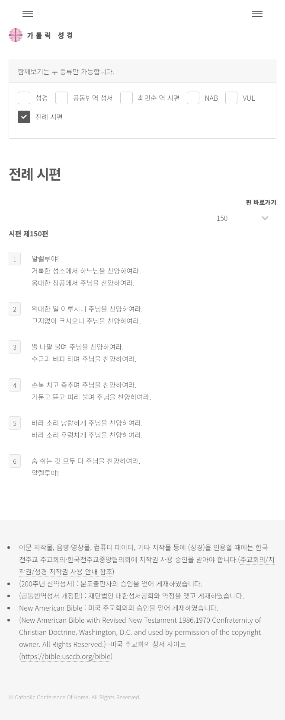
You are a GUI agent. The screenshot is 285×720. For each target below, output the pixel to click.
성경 (41, 97)
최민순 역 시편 (159, 97)
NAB (211, 97)
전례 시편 (49, 117)
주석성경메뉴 (28, 13)
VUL (249, 97)
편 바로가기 (261, 202)
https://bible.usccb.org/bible (65, 656)
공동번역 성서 (93, 97)
